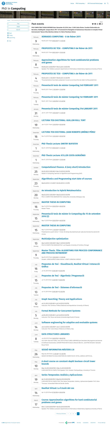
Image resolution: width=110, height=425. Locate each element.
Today (11, 35)
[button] (86, 3)
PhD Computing (80, 3)
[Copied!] (102, 24)
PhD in (14, 8)
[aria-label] (107, 3)
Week (18, 26)
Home (72, 3)
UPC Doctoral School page (95, 3)
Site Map (79, 422)
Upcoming (12, 37)
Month (18, 29)
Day (18, 23)
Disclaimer (93, 422)
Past (10, 33)
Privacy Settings (101, 422)
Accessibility (85, 422)
